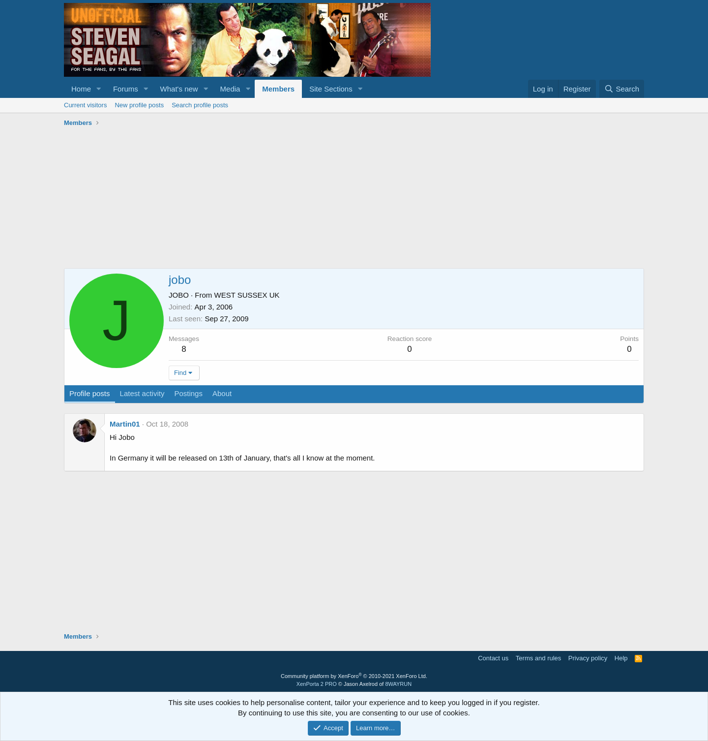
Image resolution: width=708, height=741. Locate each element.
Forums (125, 89)
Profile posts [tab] (89, 393)
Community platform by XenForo (354, 676)
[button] (99, 89)
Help (621, 658)
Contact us (493, 658)
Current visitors (85, 105)
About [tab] (222, 393)
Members (278, 89)
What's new (179, 89)
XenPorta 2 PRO (316, 684)
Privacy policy (587, 658)
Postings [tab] (188, 393)
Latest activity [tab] (142, 393)
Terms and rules (538, 658)
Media (230, 89)
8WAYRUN (398, 684)
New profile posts (139, 105)
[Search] (621, 89)
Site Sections (331, 89)
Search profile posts (200, 105)
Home (81, 89)
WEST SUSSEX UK (247, 295)
